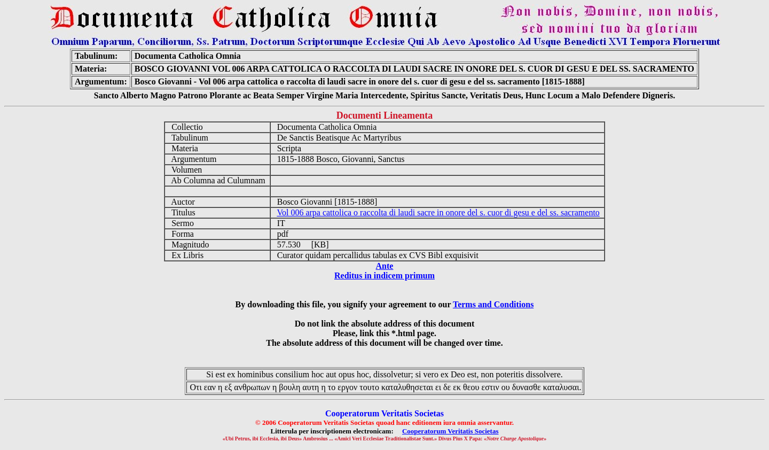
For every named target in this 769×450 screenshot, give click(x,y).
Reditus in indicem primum (384, 275)
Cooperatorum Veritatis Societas (450, 431)
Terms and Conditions (493, 304)
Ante (385, 265)
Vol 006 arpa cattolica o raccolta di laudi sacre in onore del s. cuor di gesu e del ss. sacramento (438, 212)
